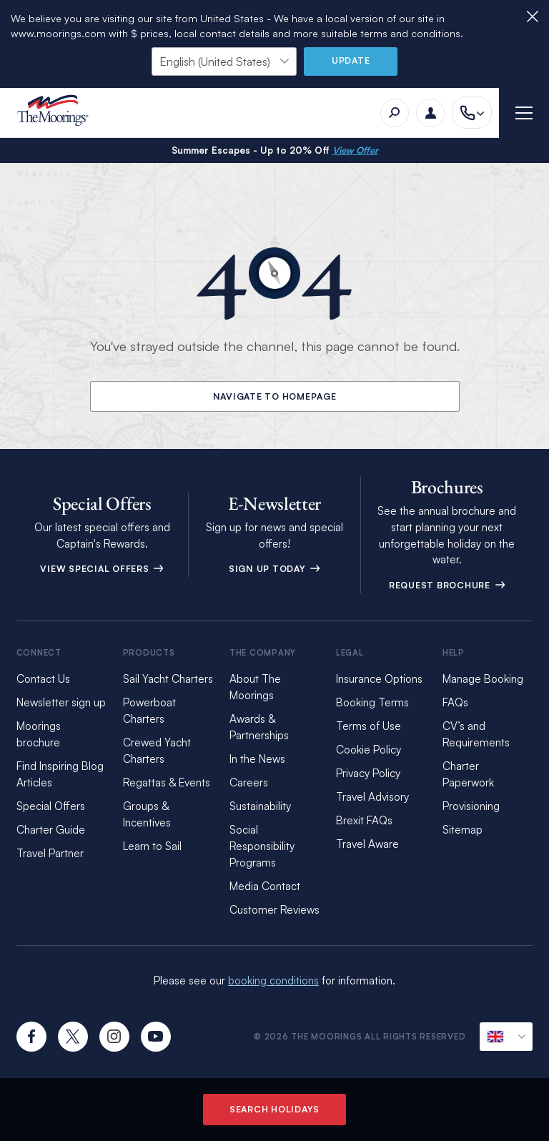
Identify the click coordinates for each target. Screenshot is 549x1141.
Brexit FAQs (364, 820)
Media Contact (264, 886)
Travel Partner (50, 853)
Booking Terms (372, 702)
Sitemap (462, 829)
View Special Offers (102, 568)
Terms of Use (368, 726)
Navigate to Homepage (275, 396)
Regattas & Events (166, 782)
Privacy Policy (368, 773)
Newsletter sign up (61, 702)
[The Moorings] (57, 112)
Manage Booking (482, 679)
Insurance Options (379, 679)
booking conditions (273, 980)
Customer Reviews (274, 910)
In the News (257, 759)
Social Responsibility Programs (262, 846)
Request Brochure (447, 585)
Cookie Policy (368, 749)
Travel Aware (367, 844)
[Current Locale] (506, 1036)
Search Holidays (274, 1109)
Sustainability (260, 806)
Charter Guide (50, 829)
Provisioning (471, 806)
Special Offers (50, 806)
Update (351, 60)
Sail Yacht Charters (168, 679)
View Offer (355, 150)
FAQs (455, 702)
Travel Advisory (372, 797)
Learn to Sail (152, 846)
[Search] (394, 113)
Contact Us (43, 679)
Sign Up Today (275, 568)
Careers (248, 782)
